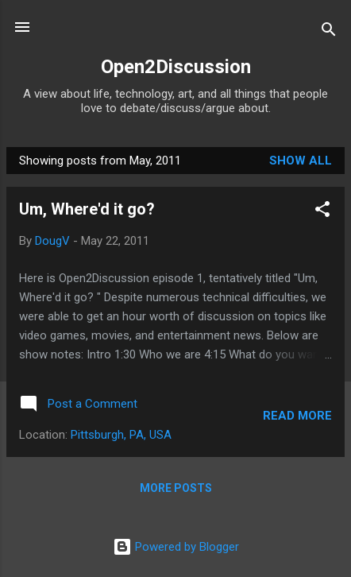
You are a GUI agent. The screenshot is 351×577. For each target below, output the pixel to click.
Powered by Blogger (176, 547)
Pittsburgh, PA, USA (121, 435)
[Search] (328, 32)
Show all (300, 160)
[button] (322, 211)
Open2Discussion (176, 67)
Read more (297, 416)
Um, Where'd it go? (87, 209)
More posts (176, 488)
